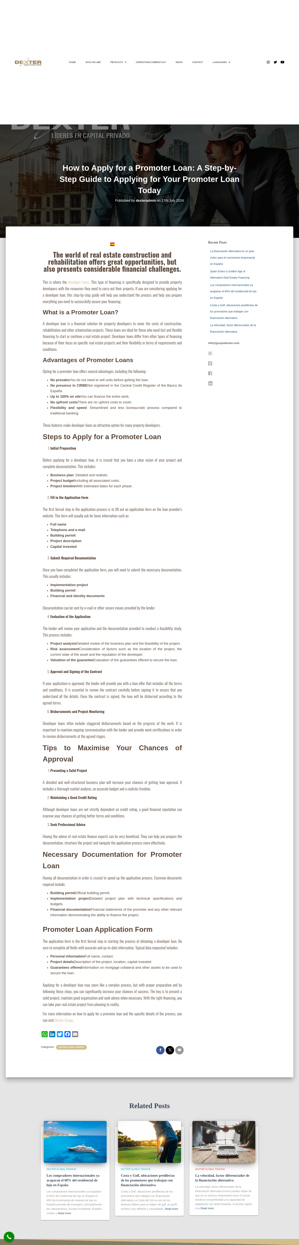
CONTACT (197, 62)
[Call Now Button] (9, 1237)
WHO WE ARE (93, 62)
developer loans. (79, 282)
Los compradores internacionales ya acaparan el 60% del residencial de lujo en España (233, 291)
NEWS (179, 62)
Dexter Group (63, 1020)
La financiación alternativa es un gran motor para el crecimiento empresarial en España (232, 257)
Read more (64, 1213)
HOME (72, 62)
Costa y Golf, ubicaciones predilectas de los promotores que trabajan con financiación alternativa (234, 311)
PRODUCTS (118, 62)
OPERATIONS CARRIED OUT (151, 62)
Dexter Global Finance (71, 1047)
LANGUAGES (221, 62)
